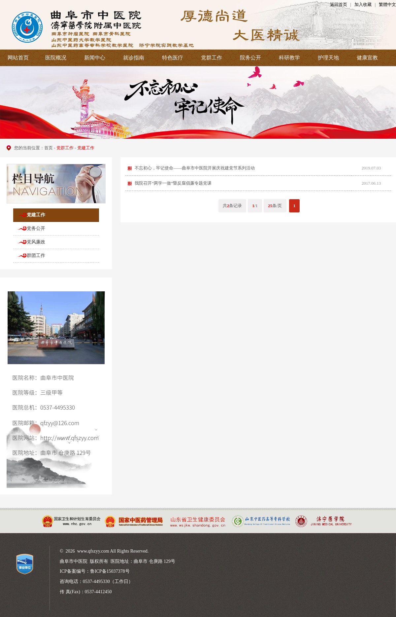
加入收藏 (363, 4)
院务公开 (250, 57)
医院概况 (55, 57)
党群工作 (211, 57)
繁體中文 (387, 4)
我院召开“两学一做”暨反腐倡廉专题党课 (173, 183)
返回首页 (338, 4)
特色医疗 (172, 57)
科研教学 (289, 57)
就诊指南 (133, 57)
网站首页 (18, 57)
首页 (48, 147)
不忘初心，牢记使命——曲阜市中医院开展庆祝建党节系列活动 (195, 167)
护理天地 (328, 57)
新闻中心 (94, 57)
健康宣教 (367, 57)
